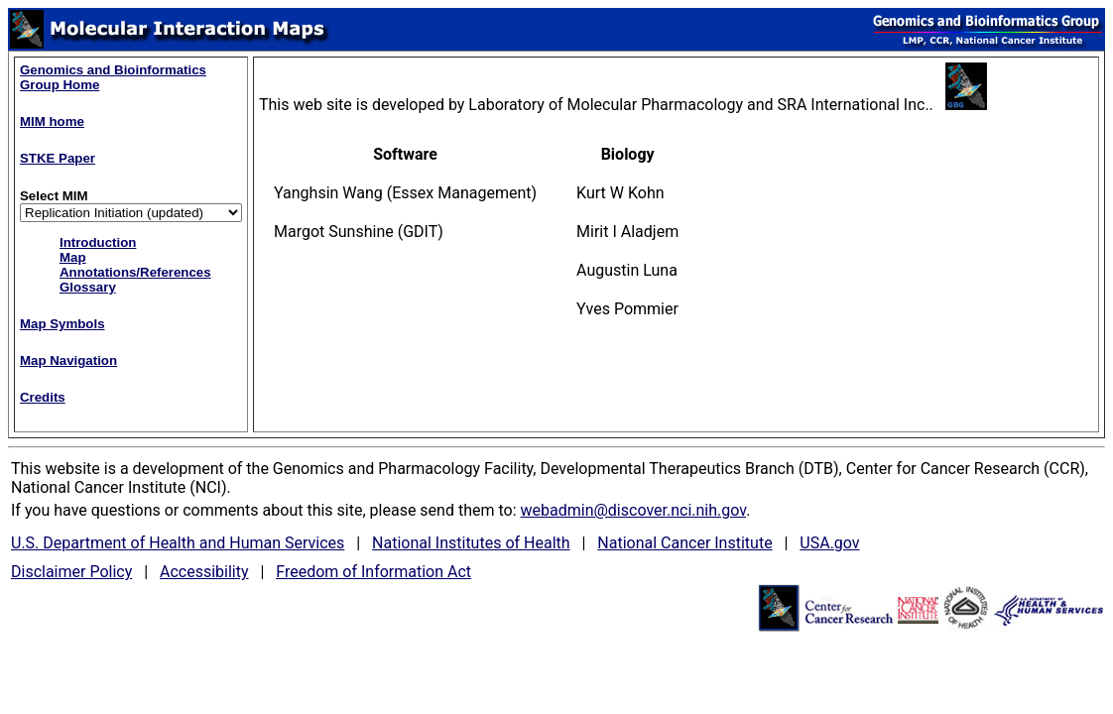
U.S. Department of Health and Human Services (177, 543)
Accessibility (204, 571)
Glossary (88, 287)
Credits (42, 397)
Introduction (98, 242)
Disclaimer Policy (71, 571)
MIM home (52, 121)
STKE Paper (57, 158)
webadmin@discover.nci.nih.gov (633, 510)
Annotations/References (135, 272)
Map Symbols (62, 323)
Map (73, 257)
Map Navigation (68, 360)
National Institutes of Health (471, 543)
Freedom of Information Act (373, 571)
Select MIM (54, 195)
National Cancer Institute (684, 543)
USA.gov (829, 543)
